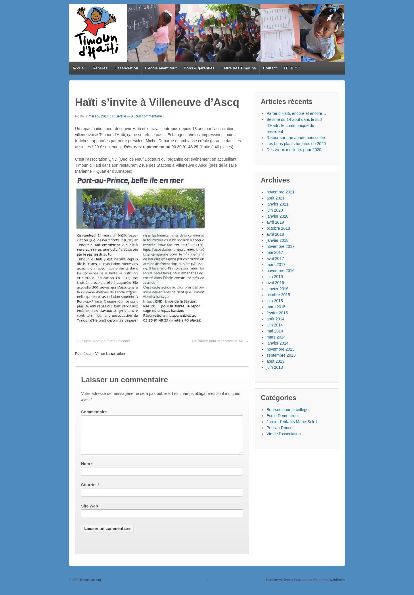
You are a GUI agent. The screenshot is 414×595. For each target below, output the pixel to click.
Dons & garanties (199, 68)
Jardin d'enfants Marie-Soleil (292, 421)
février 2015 (277, 313)
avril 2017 (275, 258)
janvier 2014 (277, 343)
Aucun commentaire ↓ (147, 116)
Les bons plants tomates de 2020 (296, 143)
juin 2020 (275, 210)
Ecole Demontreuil (283, 415)
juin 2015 (275, 301)
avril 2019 (275, 222)
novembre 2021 (280, 192)
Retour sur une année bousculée (296, 137)
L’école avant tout (161, 68)
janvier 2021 (277, 204)
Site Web (89, 513)
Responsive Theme (279, 586)
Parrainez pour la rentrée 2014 (217, 341)
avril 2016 (275, 282)
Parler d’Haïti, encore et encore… (296, 113)
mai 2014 (275, 331)
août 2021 (275, 198)
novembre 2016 (280, 270)
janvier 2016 (277, 288)
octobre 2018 (278, 228)
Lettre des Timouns (238, 68)
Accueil (79, 68)
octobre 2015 (278, 294)
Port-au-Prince (279, 427)
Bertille (121, 116)
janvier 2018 (277, 240)
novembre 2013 (280, 349)
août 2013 (275, 361)
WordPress (337, 586)
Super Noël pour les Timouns (106, 341)
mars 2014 (276, 337)
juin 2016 (275, 276)
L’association (126, 68)
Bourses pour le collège (287, 409)
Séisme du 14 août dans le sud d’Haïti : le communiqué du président (294, 125)
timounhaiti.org (90, 586)
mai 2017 (275, 252)
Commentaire (94, 412)
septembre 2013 (281, 355)
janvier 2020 (277, 216)
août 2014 (275, 319)
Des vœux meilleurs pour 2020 (294, 149)
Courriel (89, 491)
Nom (85, 470)
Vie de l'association (110, 354)
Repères (100, 68)
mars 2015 (276, 307)
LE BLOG (292, 68)
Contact (270, 68)
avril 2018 (275, 234)
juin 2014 (275, 325)
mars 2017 (276, 264)
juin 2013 (275, 367)
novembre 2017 (280, 246)
